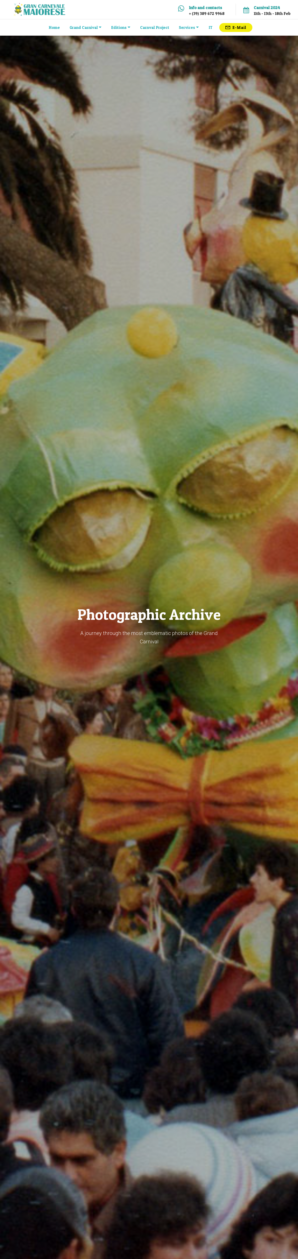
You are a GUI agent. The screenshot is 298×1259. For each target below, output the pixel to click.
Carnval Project (154, 27)
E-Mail (235, 27)
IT (211, 27)
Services (187, 27)
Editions (119, 27)
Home (54, 27)
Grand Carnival (84, 27)
